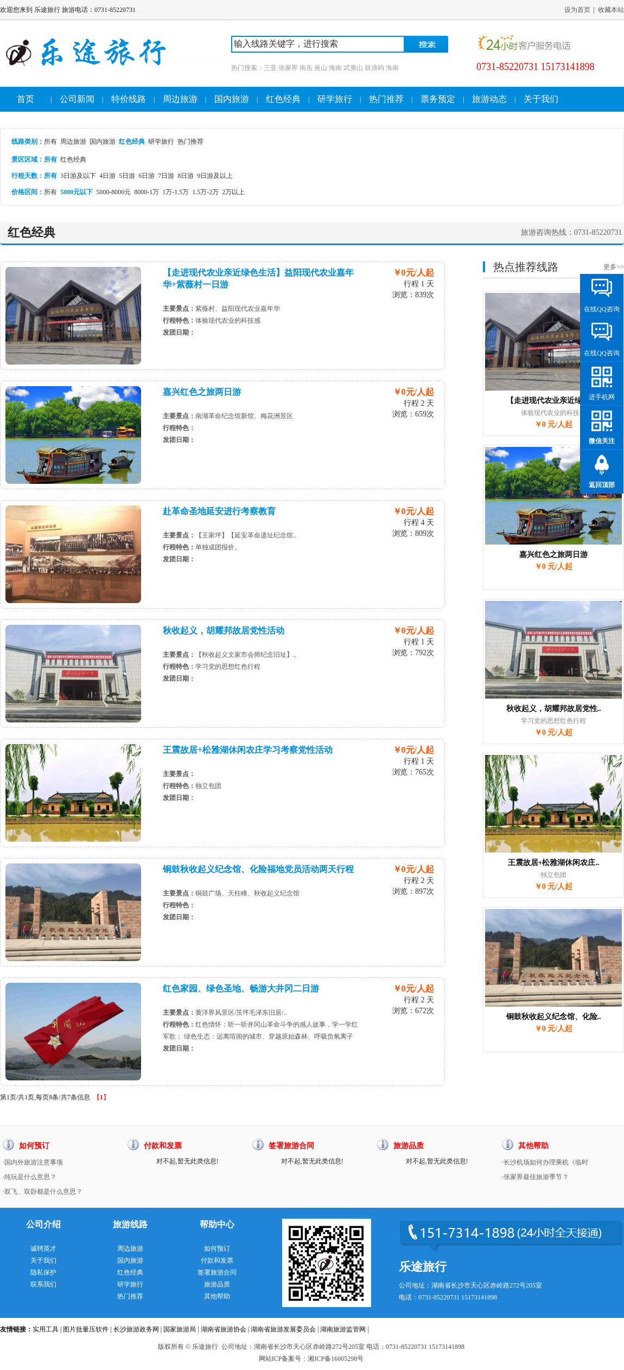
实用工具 (46, 1329)
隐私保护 (43, 1272)
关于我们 (541, 99)
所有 (50, 141)
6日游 (146, 176)
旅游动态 (489, 99)
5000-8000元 (113, 192)
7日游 (166, 176)
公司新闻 (77, 99)
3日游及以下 (78, 176)
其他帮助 (217, 1296)
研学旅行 (334, 99)
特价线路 (128, 99)
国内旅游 (231, 99)
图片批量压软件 (86, 1329)
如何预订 (217, 1248)
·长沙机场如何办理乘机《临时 (545, 1162)
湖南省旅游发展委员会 (283, 1329)
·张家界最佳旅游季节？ (535, 1177)
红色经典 (283, 99)
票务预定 (438, 99)
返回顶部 (602, 485)
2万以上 (233, 192)
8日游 (185, 176)
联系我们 (43, 1284)
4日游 (107, 176)
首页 (25, 99)
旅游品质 (217, 1284)
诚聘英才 (43, 1248)
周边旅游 (180, 99)
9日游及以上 (215, 176)
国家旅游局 (179, 1329)
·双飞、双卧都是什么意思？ (42, 1191)
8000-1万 (146, 192)
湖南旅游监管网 (343, 1329)
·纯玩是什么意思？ (29, 1177)
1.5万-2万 (205, 192)
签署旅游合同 (217, 1272)
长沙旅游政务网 (136, 1329)
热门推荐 (386, 99)
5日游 (127, 176)
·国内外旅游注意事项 (33, 1162)
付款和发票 (217, 1260)
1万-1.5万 (175, 192)
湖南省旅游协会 (223, 1329)
